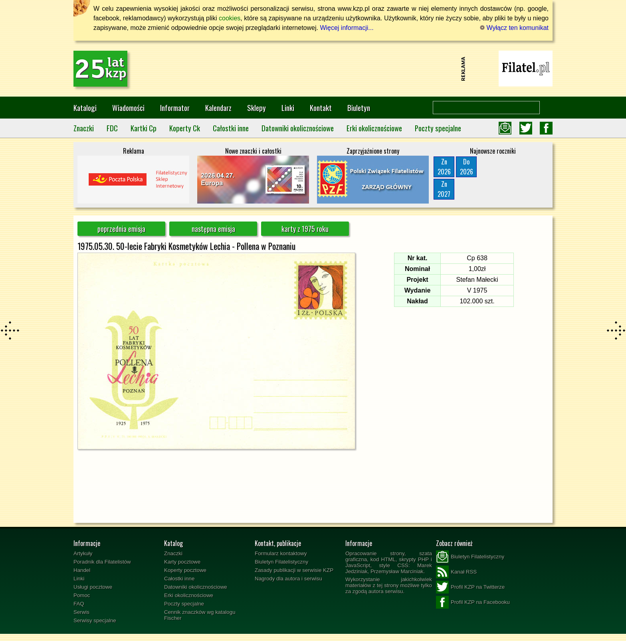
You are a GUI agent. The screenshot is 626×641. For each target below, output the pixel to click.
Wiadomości (128, 107)
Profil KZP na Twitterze (470, 587)
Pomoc (81, 595)
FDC (112, 128)
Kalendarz (218, 107)
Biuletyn (358, 107)
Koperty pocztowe (185, 570)
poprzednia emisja (121, 229)
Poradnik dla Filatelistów (102, 562)
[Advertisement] (313, 69)
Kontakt (321, 107)
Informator (175, 107)
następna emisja (213, 229)
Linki (287, 107)
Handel (81, 570)
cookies (229, 18)
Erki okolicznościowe (374, 128)
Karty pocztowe (182, 562)
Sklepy (256, 107)
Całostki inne (231, 128)
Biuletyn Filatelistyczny (281, 562)
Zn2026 (444, 166)
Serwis (81, 612)
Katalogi (85, 107)
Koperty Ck (184, 128)
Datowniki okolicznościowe (297, 128)
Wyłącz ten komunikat (514, 27)
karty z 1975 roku (305, 229)
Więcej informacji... (346, 27)
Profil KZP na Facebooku (473, 602)
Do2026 (466, 166)
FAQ (78, 604)
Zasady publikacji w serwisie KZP (294, 570)
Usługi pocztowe (92, 587)
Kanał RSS (456, 572)
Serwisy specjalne (94, 620)
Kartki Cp (143, 128)
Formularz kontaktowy (281, 553)
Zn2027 (444, 189)
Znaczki (83, 128)
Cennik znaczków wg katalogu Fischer (200, 615)
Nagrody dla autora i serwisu (288, 579)
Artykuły (82, 553)
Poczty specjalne (438, 128)
